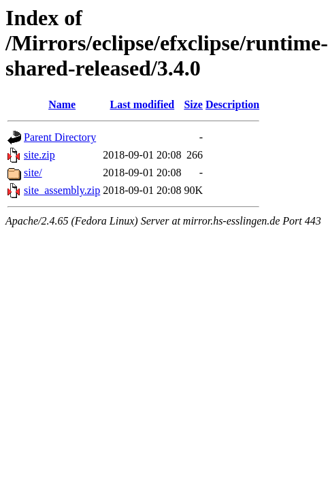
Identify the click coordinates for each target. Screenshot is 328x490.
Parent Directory (60, 137)
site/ (33, 172)
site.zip (39, 155)
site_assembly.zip (62, 190)
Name (62, 104)
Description (232, 104)
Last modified (142, 104)
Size (193, 104)
